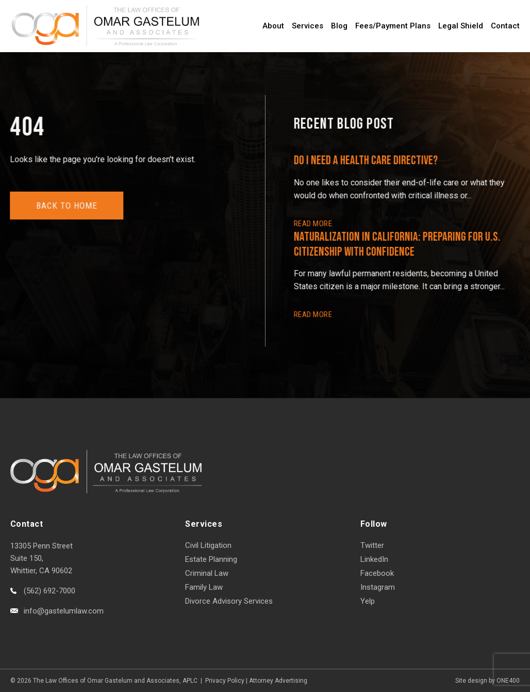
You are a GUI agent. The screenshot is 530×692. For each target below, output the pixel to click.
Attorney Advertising (278, 680)
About (273, 25)
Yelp (367, 601)
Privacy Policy (224, 680)
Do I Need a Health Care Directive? (366, 160)
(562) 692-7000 (49, 590)
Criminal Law (206, 573)
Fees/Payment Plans (392, 25)
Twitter (372, 545)
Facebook (377, 573)
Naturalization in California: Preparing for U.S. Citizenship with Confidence (397, 244)
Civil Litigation (208, 545)
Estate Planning (211, 559)
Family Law (204, 587)
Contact (505, 25)
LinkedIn (374, 559)
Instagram (377, 587)
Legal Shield (460, 25)
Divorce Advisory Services (229, 601)
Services (307, 25)
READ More (313, 223)
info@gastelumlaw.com (64, 611)
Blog (339, 25)
